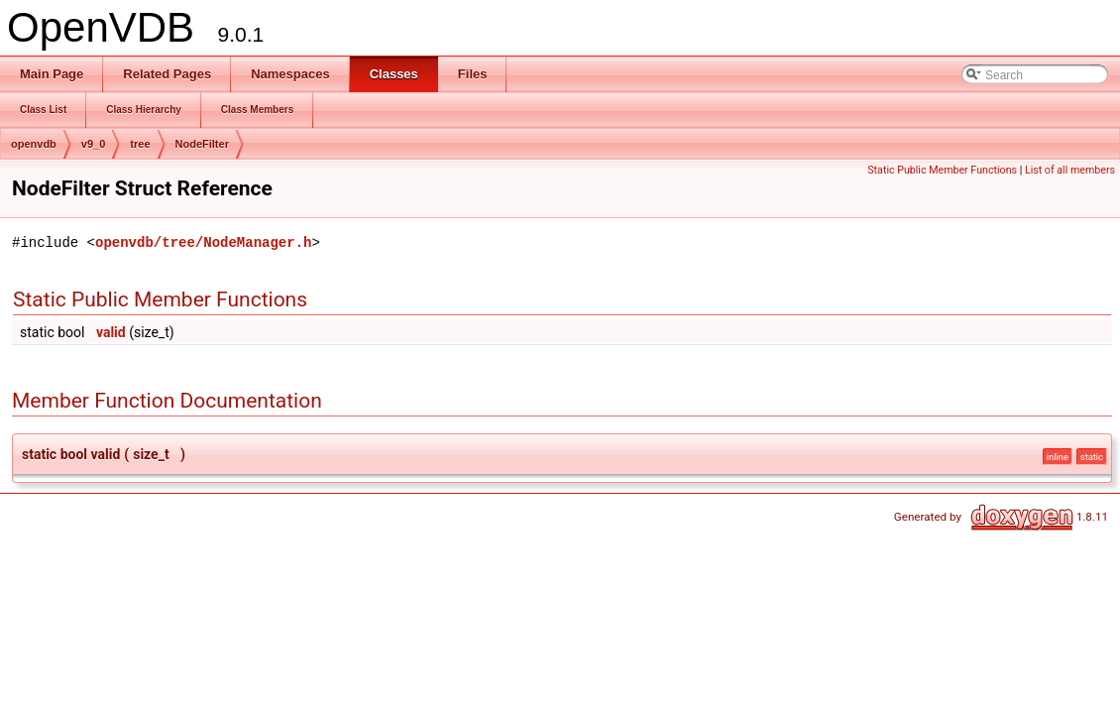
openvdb (33, 144)
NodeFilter (202, 144)
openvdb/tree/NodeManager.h (203, 242)
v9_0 (93, 144)
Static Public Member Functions (942, 170)
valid (111, 332)
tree (140, 144)
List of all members (1070, 170)
